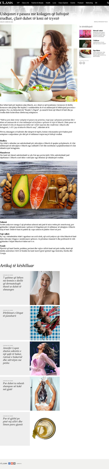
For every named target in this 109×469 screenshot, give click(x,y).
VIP (18, 3)
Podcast (80, 3)
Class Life (25, 3)
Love (54, 3)
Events (72, 3)
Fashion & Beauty (37, 3)
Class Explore (63, 3)
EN (96, 3)
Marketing (89, 3)
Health (48, 3)
